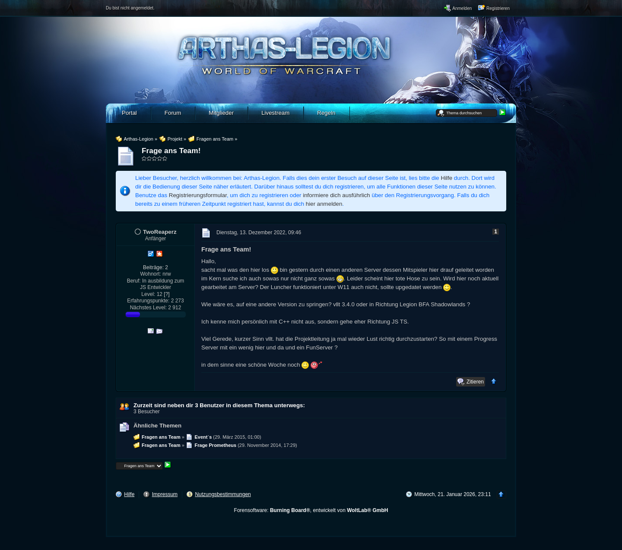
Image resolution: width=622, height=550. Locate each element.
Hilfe (447, 178)
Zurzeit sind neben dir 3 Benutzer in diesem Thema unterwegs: (219, 405)
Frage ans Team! (171, 150)
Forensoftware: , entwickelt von (311, 510)
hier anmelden (324, 204)
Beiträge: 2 (155, 267)
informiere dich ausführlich (336, 195)
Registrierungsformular (198, 195)
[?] (166, 294)
